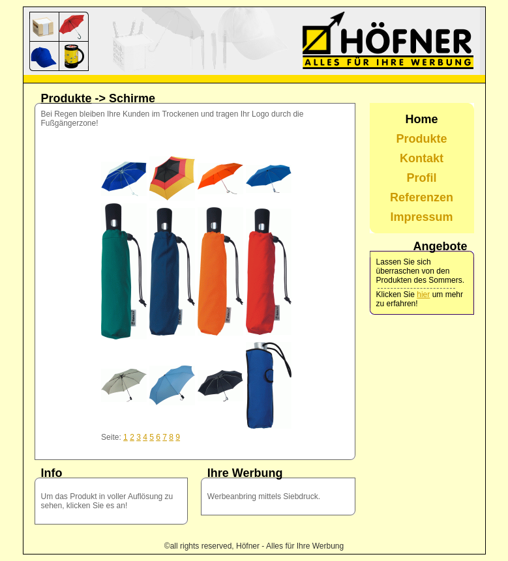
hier (423, 294)
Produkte (66, 98)
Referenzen (421, 197)
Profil (422, 177)
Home (422, 119)
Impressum (422, 216)
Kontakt (421, 158)
